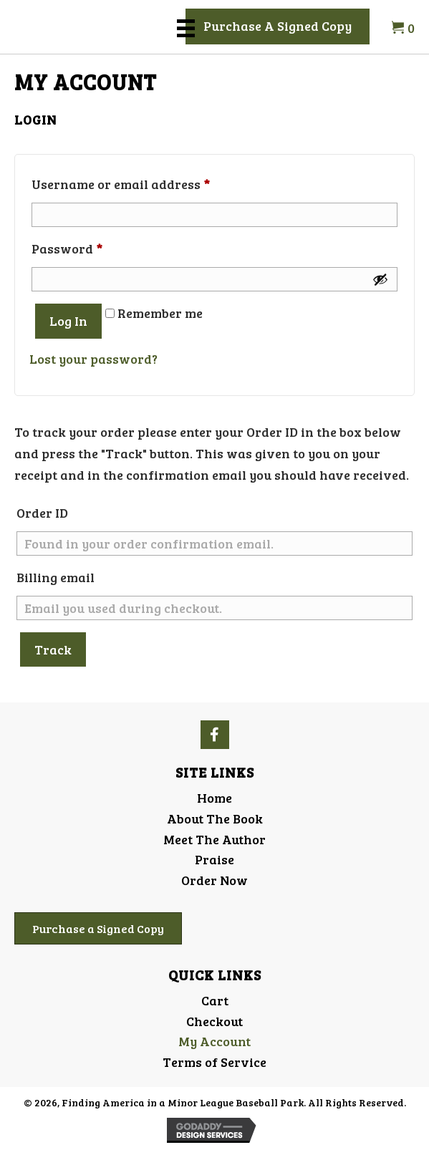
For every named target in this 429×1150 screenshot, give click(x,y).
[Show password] (380, 279)
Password (95, 246)
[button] (277, 26)
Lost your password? (93, 358)
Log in (68, 320)
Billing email (55, 577)
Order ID (42, 512)
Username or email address (148, 182)
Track (53, 649)
